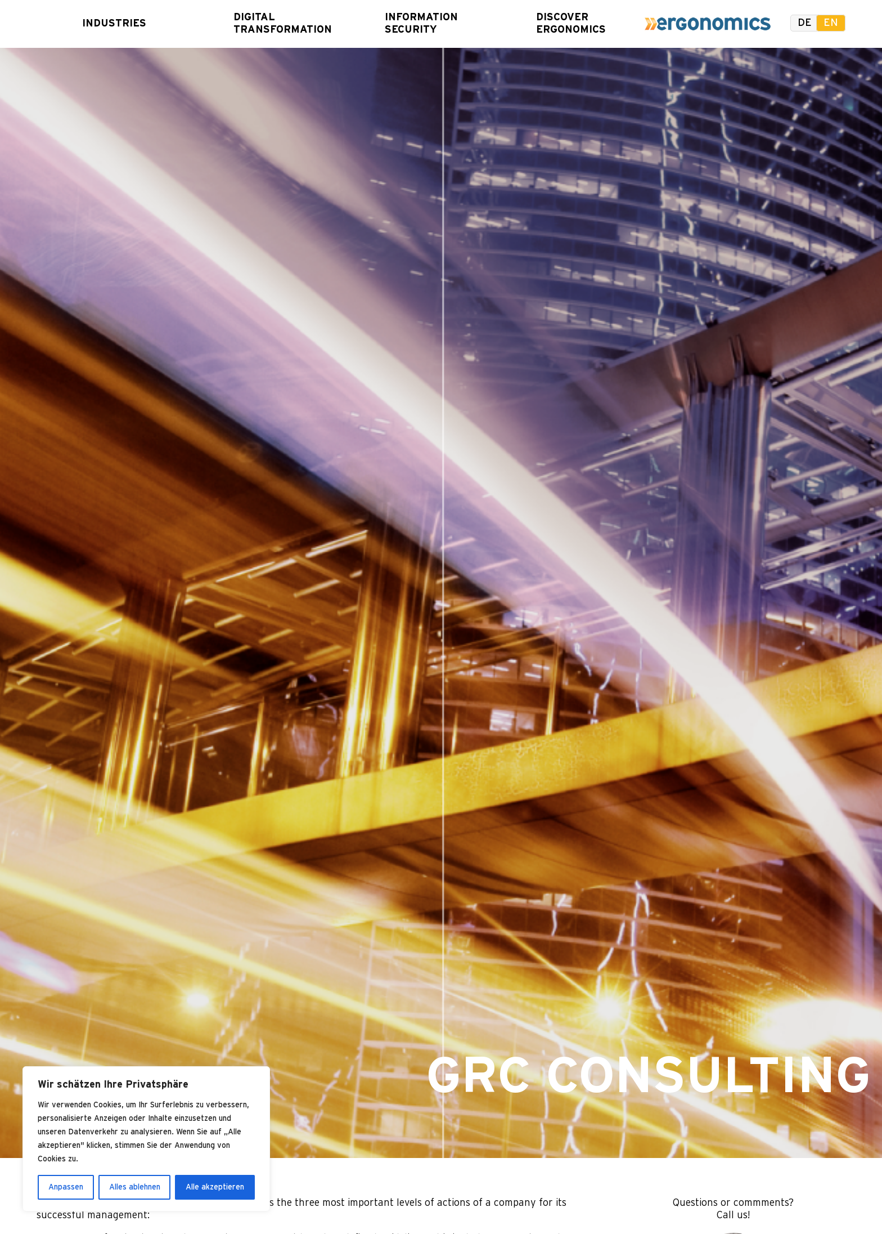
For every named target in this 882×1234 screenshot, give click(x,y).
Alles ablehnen (134, 1187)
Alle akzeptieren (215, 1187)
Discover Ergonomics (566, 23)
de (805, 23)
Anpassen (65, 1187)
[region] (146, 1138)
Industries (112, 24)
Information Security (415, 23)
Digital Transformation (263, 23)
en (831, 23)
